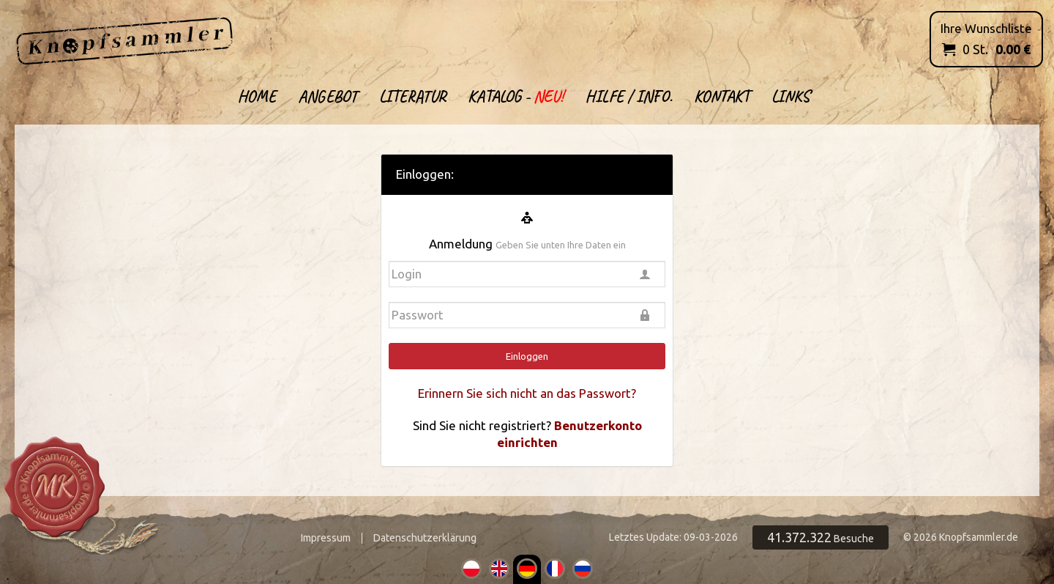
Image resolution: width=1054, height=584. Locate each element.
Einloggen (527, 356)
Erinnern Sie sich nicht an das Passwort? (527, 393)
